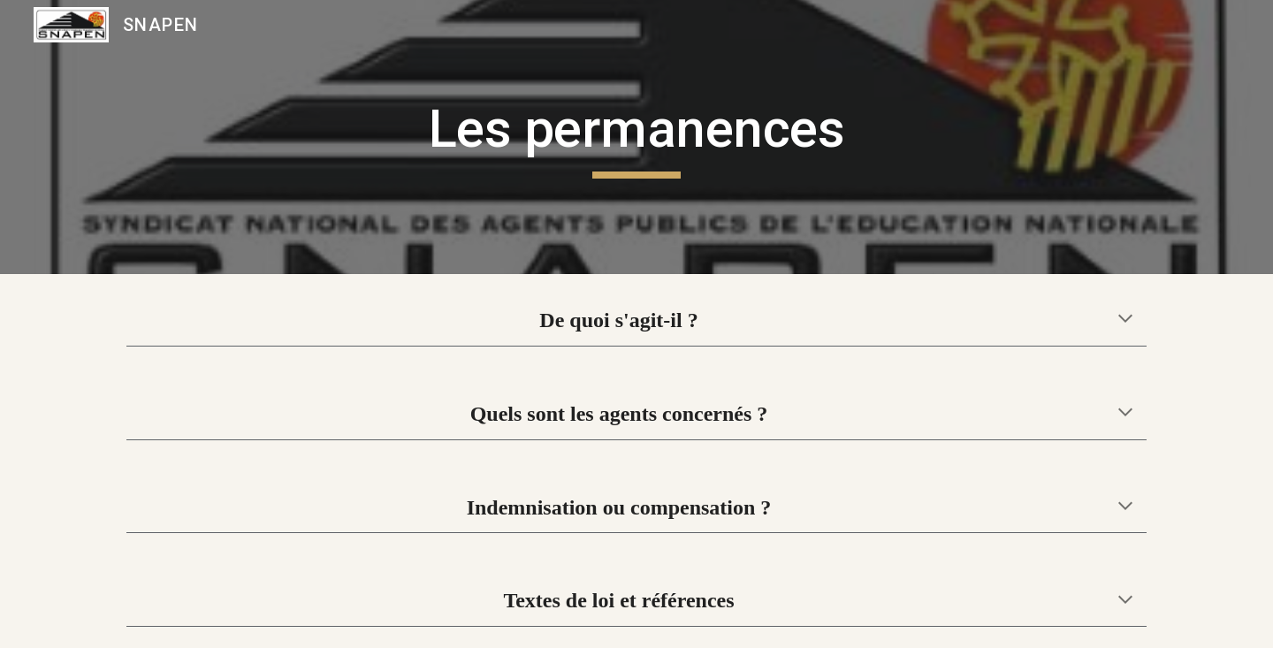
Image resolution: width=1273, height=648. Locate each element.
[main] (636, 137)
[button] (1125, 320)
